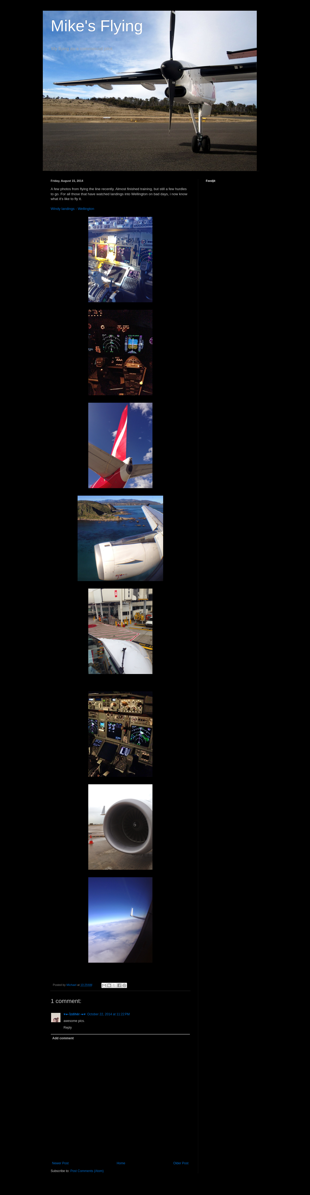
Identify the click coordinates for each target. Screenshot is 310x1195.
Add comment (63, 1038)
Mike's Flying (97, 26)
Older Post (181, 1163)
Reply (68, 1027)
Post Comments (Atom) (87, 1171)
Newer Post (60, 1163)
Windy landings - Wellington (72, 209)
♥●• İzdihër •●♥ (75, 1014)
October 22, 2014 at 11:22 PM (108, 1014)
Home (121, 1163)
